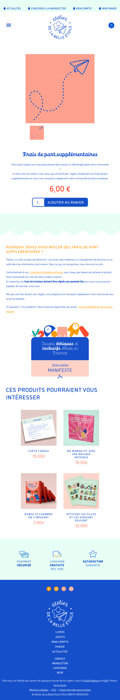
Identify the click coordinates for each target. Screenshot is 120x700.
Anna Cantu (60, 685)
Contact (60, 658)
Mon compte (60, 641)
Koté (105, 680)
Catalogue (60, 667)
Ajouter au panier (66, 202)
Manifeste (60, 368)
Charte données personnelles (75, 689)
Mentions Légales (38, 689)
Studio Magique (91, 680)
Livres (60, 631)
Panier (60, 646)
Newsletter (60, 663)
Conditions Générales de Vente (46, 272)
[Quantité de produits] (38, 202)
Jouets (60, 636)
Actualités (60, 651)
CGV (54, 689)
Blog (60, 672)
